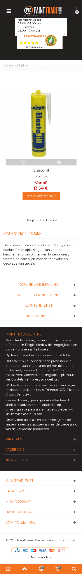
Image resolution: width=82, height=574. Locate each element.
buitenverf (13, 370)
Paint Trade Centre (19, 340)
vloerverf (30, 375)
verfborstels (14, 379)
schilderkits (49, 379)
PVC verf (59, 370)
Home (8, 65)
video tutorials (25, 420)
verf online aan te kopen (29, 349)
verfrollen (32, 379)
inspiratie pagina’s (27, 409)
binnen (64, 366)
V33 (62, 390)
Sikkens (72, 390)
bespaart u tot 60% (55, 355)
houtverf (45, 370)
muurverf (30, 370)
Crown (10, 394)
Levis (40, 390)
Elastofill (41, 170)
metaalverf (13, 375)
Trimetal (51, 390)
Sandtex (23, 394)
